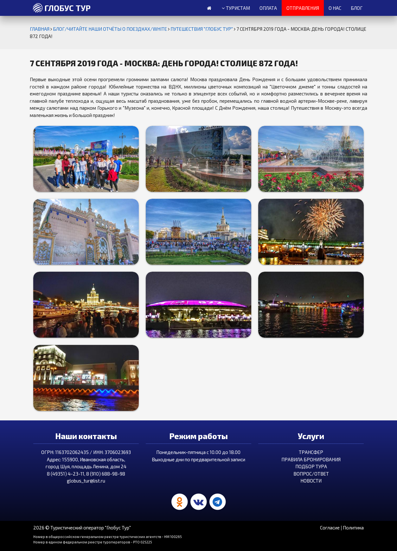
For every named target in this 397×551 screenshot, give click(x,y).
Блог (356, 8)
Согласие (330, 527)
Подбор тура (311, 466)
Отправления (302, 8)
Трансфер (311, 452)
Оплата (268, 8)
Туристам (236, 8)
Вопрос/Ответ (311, 473)
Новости (311, 480)
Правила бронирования (311, 459)
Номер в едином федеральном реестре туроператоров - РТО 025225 (92, 542)
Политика (353, 527)
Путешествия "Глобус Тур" (202, 29)
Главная (40, 29)
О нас (335, 8)
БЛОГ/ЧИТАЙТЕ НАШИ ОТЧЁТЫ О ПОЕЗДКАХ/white (110, 29)
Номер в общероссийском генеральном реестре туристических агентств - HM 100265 (107, 537)
